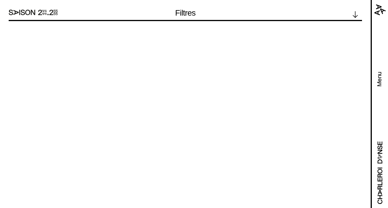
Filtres (185, 13)
